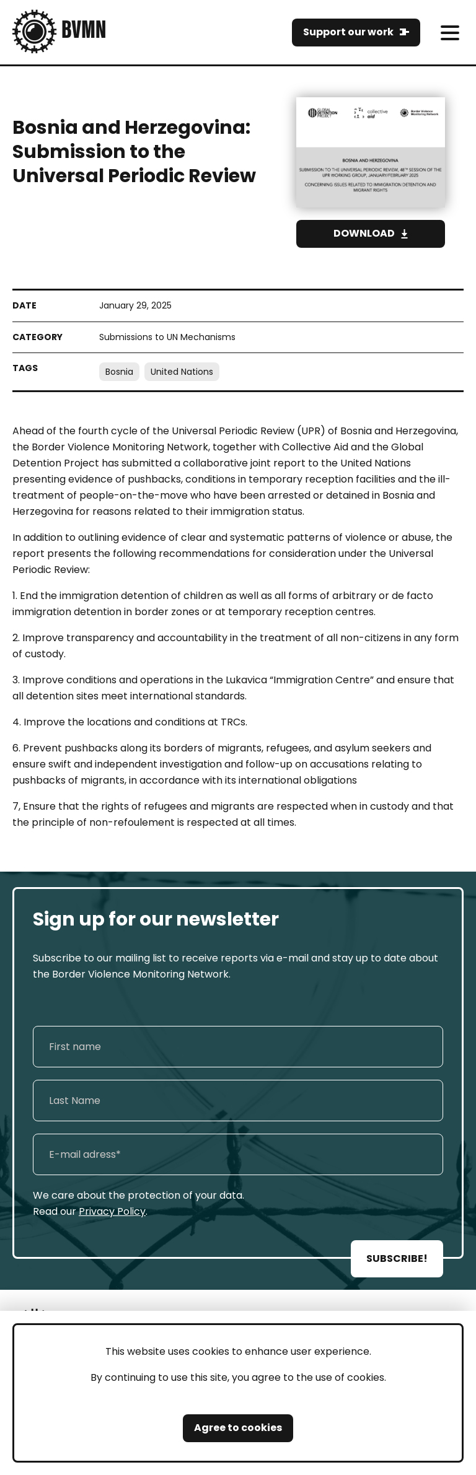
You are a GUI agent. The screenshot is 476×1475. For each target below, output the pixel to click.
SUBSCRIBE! (397, 1258)
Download (364, 233)
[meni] (450, 32)
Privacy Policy (112, 1211)
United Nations (182, 371)
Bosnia (119, 371)
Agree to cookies (238, 1427)
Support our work (348, 32)
